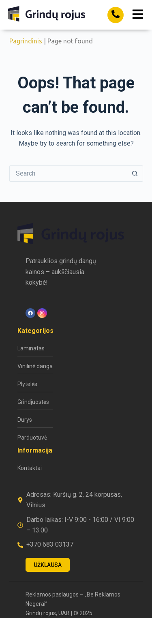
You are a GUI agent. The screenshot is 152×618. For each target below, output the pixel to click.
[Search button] (135, 173)
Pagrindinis (25, 41)
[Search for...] (68, 173)
